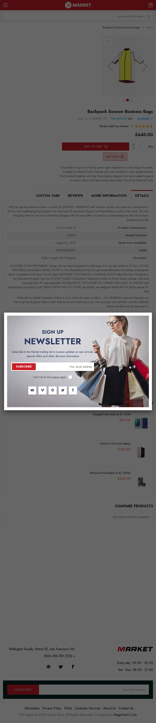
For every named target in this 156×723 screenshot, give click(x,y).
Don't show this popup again (49, 377)
